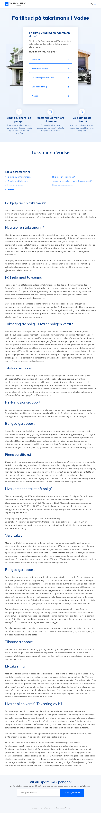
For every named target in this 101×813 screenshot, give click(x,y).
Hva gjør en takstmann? (63, 177)
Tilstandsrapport (15, 185)
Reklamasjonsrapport (62, 185)
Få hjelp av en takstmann (19, 177)
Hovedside (36, 808)
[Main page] (16, 4)
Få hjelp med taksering (17, 181)
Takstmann (49, 808)
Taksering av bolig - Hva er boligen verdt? (72, 181)
